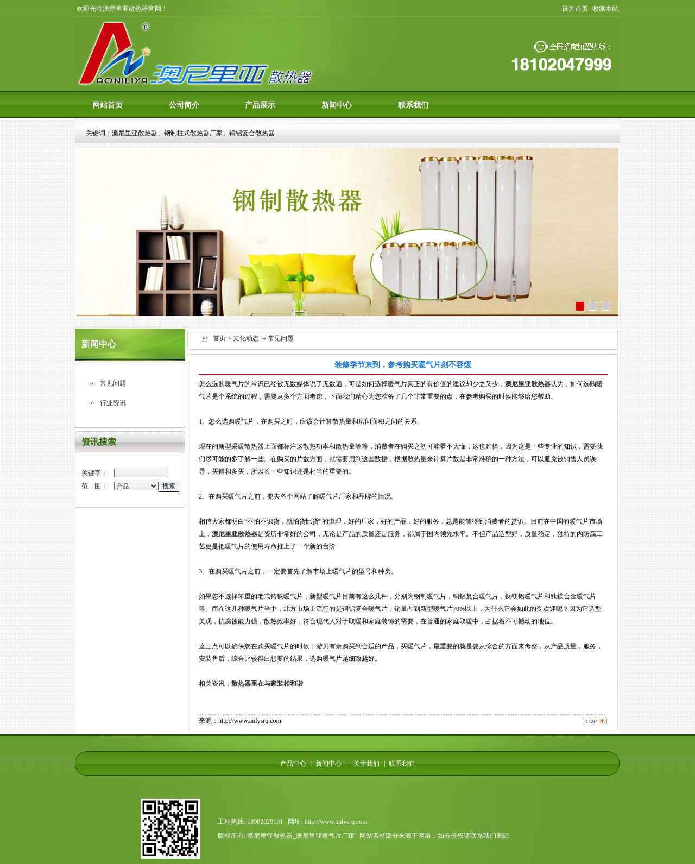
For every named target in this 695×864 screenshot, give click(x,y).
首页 (219, 338)
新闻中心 (336, 104)
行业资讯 (113, 403)
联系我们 (413, 104)
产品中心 (293, 763)
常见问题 (113, 383)
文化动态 (246, 338)
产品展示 (260, 104)
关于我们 (365, 763)
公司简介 (184, 104)
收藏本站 (606, 8)
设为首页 (575, 8)
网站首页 (107, 104)
